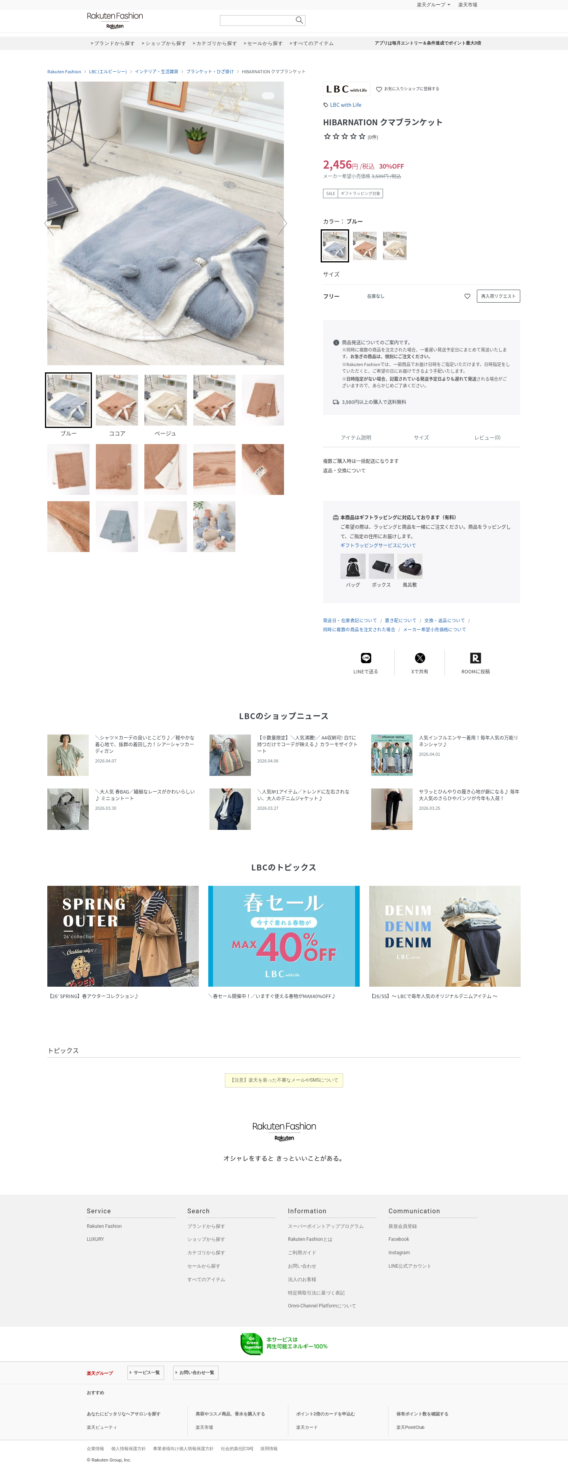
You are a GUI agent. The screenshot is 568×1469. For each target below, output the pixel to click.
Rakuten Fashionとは (310, 1239)
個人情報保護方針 (128, 1448)
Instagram (399, 1252)
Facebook (399, 1239)
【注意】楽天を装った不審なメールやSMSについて (284, 1080)
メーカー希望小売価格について (434, 629)
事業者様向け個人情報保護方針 (183, 1448)
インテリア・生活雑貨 (156, 72)
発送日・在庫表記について (350, 620)
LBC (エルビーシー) (108, 72)
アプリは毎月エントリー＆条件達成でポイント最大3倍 (428, 43)
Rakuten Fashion (148, 21)
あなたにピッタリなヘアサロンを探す (124, 1414)
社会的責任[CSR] (237, 1448)
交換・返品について (444, 620)
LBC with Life (345, 104)
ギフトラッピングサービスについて (378, 545)
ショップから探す (206, 1239)
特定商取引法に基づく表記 (316, 1293)
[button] (48, 223)
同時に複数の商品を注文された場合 (359, 629)
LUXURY (95, 1239)
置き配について (401, 620)
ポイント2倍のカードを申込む (325, 1414)
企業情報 (95, 1448)
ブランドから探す (206, 1226)
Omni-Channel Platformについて (322, 1306)
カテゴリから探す (206, 1252)
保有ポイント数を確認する (422, 1414)
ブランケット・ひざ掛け (210, 72)
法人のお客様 (302, 1279)
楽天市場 (467, 4)
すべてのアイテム (206, 1279)
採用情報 (269, 1448)
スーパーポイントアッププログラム (326, 1226)
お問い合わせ (302, 1266)
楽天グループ (431, 4)
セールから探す (203, 1266)
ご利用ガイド (302, 1252)
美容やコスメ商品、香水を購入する (230, 1414)
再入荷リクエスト (498, 296)
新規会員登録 (403, 1226)
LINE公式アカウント (410, 1266)
